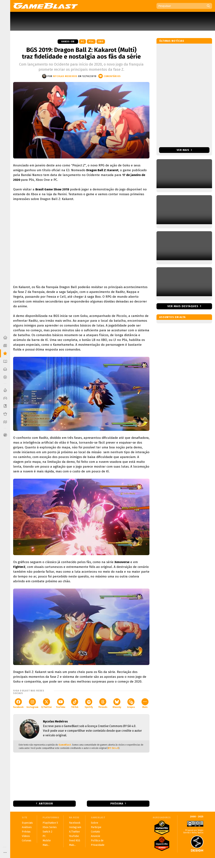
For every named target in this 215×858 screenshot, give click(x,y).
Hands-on (67, 41)
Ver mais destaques (182, 306)
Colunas (26, 840)
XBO (100, 41)
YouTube (60, 703)
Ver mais (184, 150)
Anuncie (95, 836)
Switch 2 (47, 831)
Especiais (27, 822)
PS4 (91, 41)
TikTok (74, 703)
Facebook (18, 703)
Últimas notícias (171, 40)
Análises (27, 827)
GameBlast (65, 745)
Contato (95, 831)
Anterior (46, 803)
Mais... (46, 845)
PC (82, 41)
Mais (145, 703)
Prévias (26, 831)
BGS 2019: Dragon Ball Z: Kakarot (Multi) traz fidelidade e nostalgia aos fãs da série (81, 53)
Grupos (131, 703)
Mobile (47, 840)
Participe (96, 827)
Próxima (116, 803)
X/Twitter (46, 703)
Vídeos (26, 836)
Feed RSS (74, 840)
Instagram (32, 703)
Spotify (89, 703)
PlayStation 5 (50, 822)
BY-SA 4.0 (113, 748)
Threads (102, 703)
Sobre (94, 822)
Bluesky (117, 703)
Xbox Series (50, 827)
